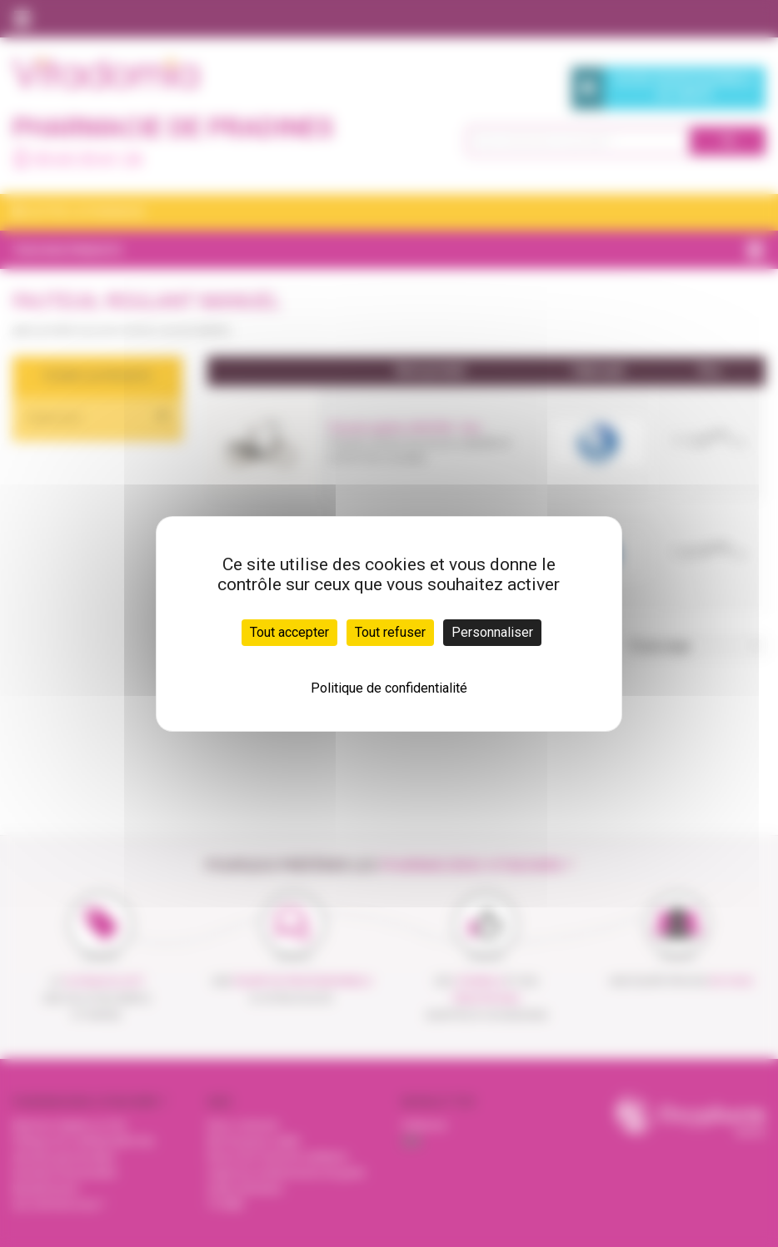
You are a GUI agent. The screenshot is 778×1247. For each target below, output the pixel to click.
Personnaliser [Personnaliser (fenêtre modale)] (492, 632)
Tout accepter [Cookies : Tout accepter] (289, 632)
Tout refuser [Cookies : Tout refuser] (390, 632)
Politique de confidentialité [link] (389, 688)
